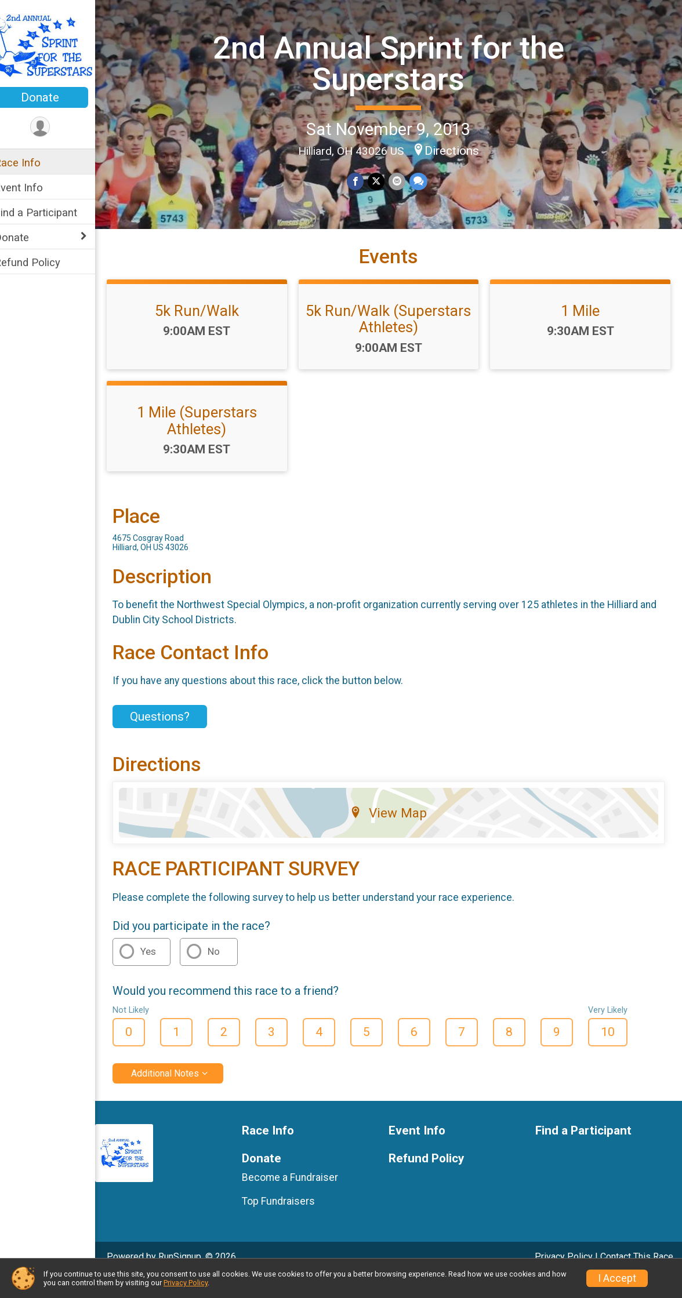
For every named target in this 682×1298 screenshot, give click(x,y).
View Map (396, 833)
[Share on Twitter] (383, 180)
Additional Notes (180, 1093)
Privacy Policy (186, 1282)
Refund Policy (42, 262)
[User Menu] (55, 127)
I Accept (617, 1278)
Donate (55, 97)
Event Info (33, 187)
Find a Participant (50, 212)
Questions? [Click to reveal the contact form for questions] (175, 736)
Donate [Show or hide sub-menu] (26, 237)
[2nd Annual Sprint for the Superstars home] (55, 44)
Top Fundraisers (290, 1221)
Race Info (32, 163)
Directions (459, 150)
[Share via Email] (404, 180)
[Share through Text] (425, 180)
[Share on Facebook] (363, 180)
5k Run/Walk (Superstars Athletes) (396, 339)
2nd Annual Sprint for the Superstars (396, 62)
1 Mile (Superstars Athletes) (210, 440)
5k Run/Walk (210, 331)
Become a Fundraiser (301, 1198)
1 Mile (583, 331)
